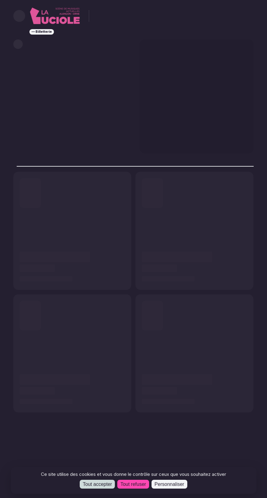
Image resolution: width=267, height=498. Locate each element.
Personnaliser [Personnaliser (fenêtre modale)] (169, 484)
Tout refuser (133, 484)
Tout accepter (97, 484)
